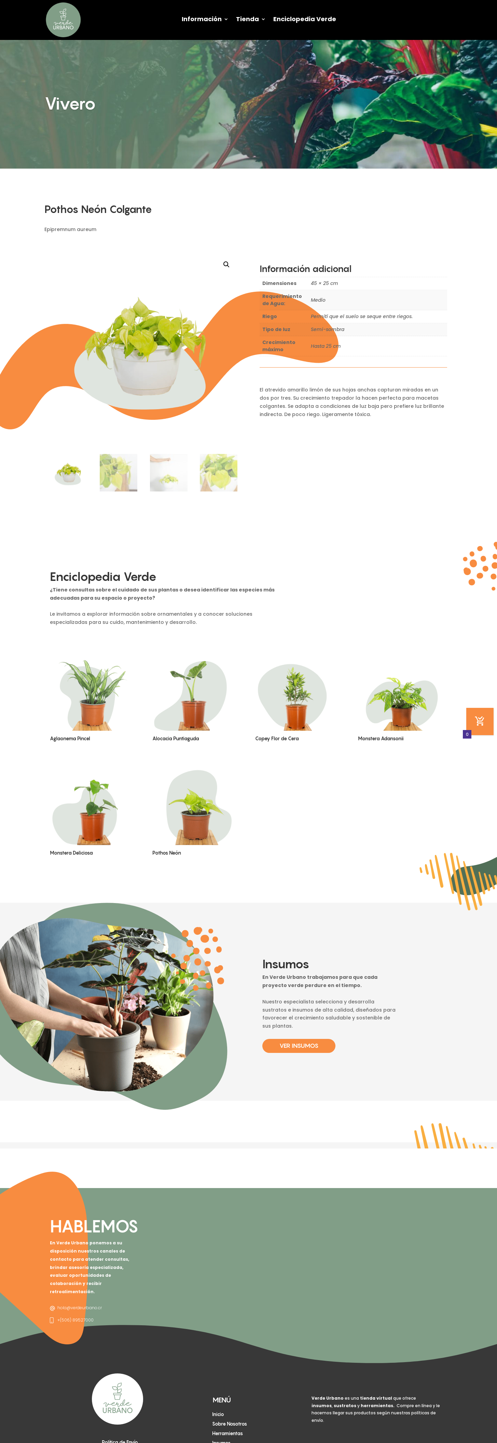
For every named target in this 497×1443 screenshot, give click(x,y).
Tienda (247, 19)
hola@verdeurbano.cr (79, 1308)
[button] (226, 264)
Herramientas (227, 1433)
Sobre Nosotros (229, 1424)
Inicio (218, 1414)
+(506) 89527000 (75, 1320)
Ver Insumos (298, 1045)
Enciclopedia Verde (304, 19)
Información (202, 19)
